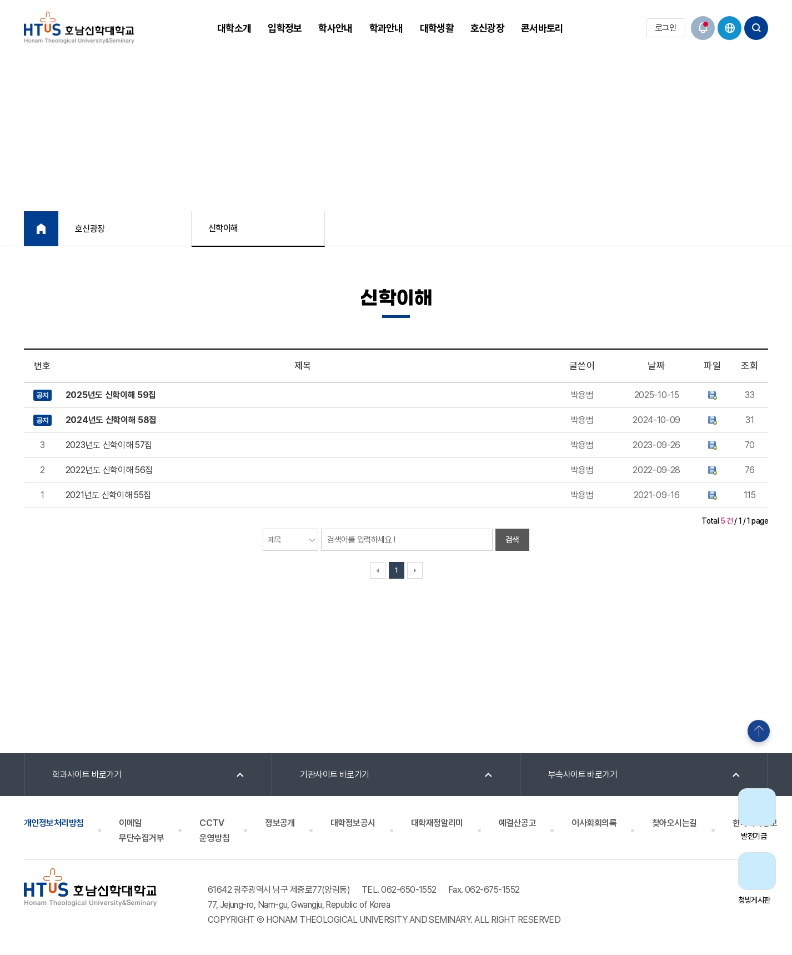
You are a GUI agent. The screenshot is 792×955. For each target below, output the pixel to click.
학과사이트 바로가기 (87, 774)
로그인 (665, 28)
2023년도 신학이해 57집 (109, 445)
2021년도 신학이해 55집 (108, 495)
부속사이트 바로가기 (583, 774)
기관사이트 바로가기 (334, 774)
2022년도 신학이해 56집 (109, 470)
